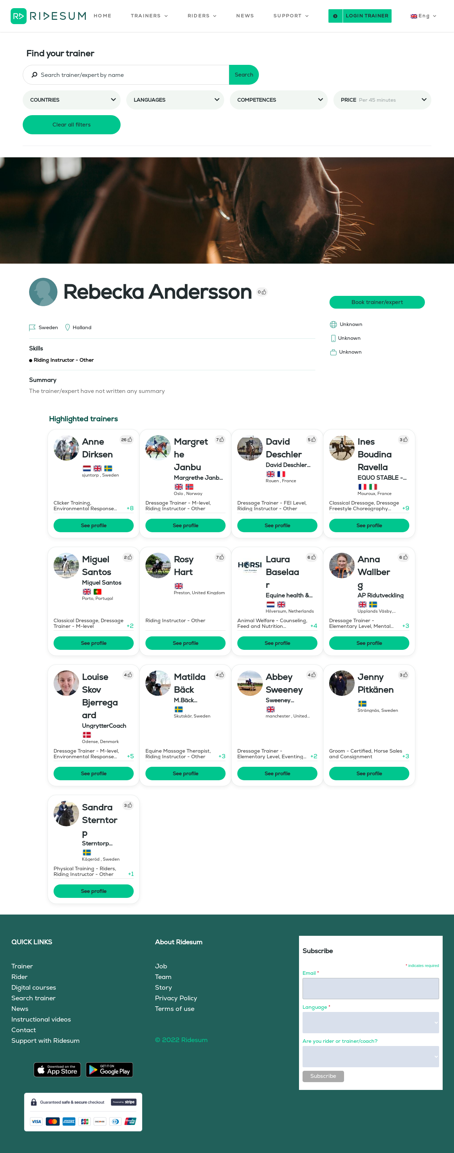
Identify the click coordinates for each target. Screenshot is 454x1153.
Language (316, 1007)
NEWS (245, 16)
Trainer (22, 966)
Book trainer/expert (377, 302)
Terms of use (174, 1009)
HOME (103, 16)
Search (244, 74)
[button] (149, 16)
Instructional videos (41, 1019)
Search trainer (33, 998)
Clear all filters (71, 124)
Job (161, 966)
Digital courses (33, 987)
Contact (23, 1030)
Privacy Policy (176, 998)
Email (311, 973)
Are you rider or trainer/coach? (340, 1041)
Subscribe (323, 1076)
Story (163, 987)
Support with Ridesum (45, 1040)
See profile (93, 525)
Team (163, 977)
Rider (19, 977)
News (19, 1009)
